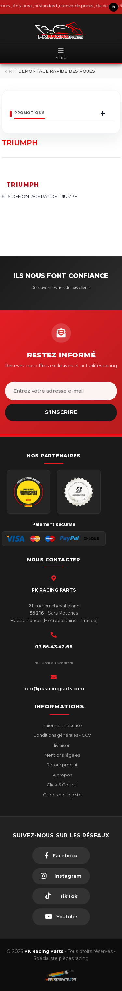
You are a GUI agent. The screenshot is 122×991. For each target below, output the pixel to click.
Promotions (29, 113)
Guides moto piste (62, 794)
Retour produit (62, 764)
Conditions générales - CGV (61, 735)
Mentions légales (61, 755)
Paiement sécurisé (62, 725)
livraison (62, 745)
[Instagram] (61, 876)
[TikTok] (61, 896)
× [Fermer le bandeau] (113, 7)
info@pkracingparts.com (53, 688)
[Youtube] (61, 916)
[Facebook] (61, 855)
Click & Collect (61, 784)
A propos (62, 774)
